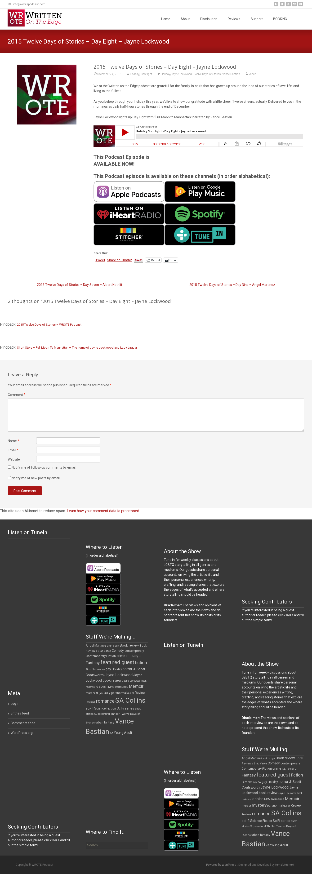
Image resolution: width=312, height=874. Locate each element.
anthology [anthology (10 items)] (113, 645)
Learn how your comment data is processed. (103, 511)
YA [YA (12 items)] (111, 733)
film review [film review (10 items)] (98, 669)
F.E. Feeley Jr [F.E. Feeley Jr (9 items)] (133, 656)
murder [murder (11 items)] (90, 693)
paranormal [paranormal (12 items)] (119, 693)
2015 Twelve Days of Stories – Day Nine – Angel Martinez (234, 285)
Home (165, 19)
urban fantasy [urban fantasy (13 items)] (104, 722)
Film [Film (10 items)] (88, 669)
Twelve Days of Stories (207, 74)
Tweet (100, 260)
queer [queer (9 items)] (130, 693)
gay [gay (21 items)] (108, 669)
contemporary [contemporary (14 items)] (134, 650)
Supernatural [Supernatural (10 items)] (102, 713)
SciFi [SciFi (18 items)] (120, 708)
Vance (252, 74)
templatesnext (284, 864)
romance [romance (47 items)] (105, 701)
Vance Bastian (231, 74)
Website (14, 459)
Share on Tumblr (119, 260)
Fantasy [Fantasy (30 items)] (93, 662)
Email (13, 450)
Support (257, 19)
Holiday (134, 74)
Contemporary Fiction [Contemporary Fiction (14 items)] (101, 656)
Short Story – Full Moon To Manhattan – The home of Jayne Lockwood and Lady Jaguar (77, 347)
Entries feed (20, 713)
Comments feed (23, 723)
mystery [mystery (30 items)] (103, 692)
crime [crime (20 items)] (120, 656)
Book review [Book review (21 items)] (129, 645)
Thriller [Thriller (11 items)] (115, 713)
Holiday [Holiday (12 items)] (117, 669)
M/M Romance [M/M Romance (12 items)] (118, 686)
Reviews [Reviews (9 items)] (90, 701)
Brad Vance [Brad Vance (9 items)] (104, 650)
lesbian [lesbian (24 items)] (101, 686)
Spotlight (146, 74)
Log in (15, 703)
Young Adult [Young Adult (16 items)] (123, 733)
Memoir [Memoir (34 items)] (136, 686)
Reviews (234, 19)
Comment (16, 395)
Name (13, 441)
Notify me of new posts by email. (36, 478)
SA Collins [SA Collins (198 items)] (130, 700)
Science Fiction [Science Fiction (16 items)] (105, 708)
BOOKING (280, 19)
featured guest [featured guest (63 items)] (117, 662)
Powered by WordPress (221, 864)
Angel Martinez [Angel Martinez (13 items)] (96, 645)
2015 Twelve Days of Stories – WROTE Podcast (49, 324)
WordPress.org (22, 733)
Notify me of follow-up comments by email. (44, 467)
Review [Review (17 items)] (140, 693)
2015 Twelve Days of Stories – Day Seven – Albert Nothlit (77, 285)
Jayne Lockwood (182, 74)
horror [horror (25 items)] (127, 669)
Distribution (208, 19)
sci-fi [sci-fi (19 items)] (90, 708)
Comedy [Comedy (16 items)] (118, 650)
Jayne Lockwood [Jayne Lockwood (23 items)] (118, 675)
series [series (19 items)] (129, 708)
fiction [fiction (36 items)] (141, 662)
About (185, 19)
